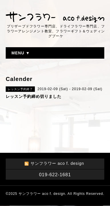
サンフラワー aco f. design (42, 194)
